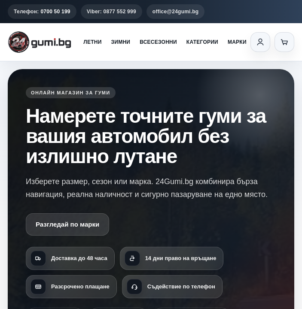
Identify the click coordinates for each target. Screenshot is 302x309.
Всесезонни (158, 42)
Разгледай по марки (67, 224)
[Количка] (284, 42)
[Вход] (260, 42)
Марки (237, 42)
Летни (92, 42)
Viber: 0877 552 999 (111, 12)
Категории (202, 42)
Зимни (121, 42)
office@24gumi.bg (176, 12)
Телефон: (42, 12)
